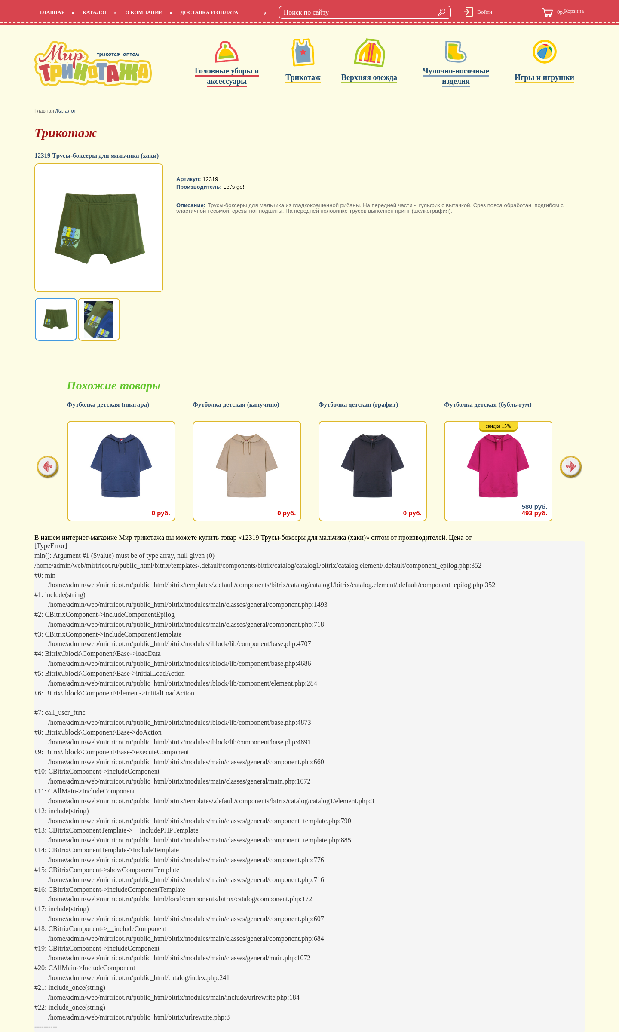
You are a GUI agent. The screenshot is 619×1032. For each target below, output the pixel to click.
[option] (99, 228)
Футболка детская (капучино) (361, 404)
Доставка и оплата (209, 12)
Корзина (563, 12)
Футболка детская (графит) (484, 404)
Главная (52, 12)
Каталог (95, 12)
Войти (484, 12)
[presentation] (48, 468)
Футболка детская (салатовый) (111, 404)
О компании (143, 12)
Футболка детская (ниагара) (234, 404)
